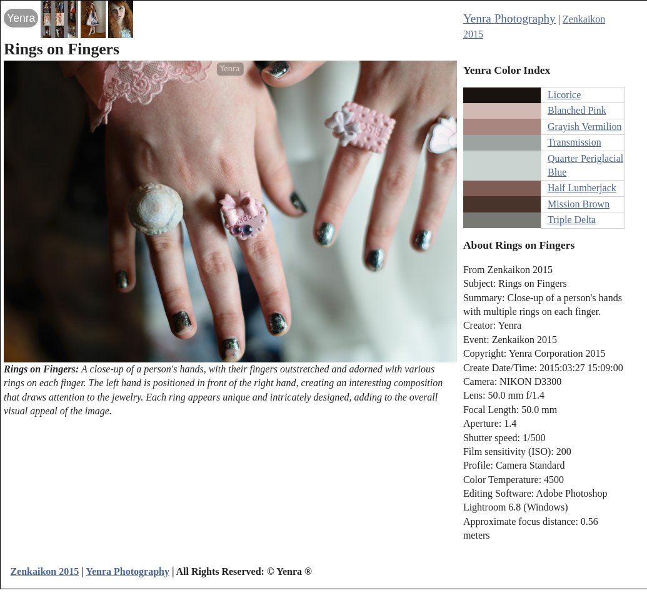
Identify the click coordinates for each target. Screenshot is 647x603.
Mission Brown (578, 204)
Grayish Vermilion (584, 126)
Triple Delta (572, 219)
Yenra (21, 18)
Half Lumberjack (582, 187)
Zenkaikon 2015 (44, 571)
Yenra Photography (509, 18)
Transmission (574, 142)
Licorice (564, 94)
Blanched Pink (577, 110)
